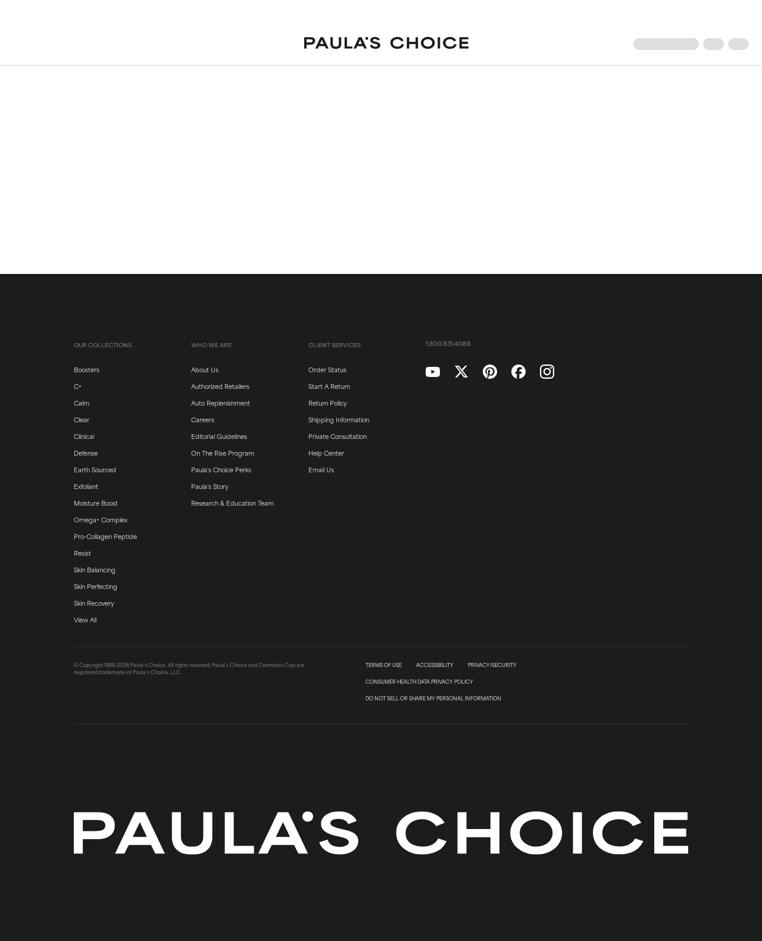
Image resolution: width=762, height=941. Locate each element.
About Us (204, 369)
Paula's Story (209, 486)
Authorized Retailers (220, 386)
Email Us (321, 469)
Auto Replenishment (220, 402)
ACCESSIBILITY (435, 665)
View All (85, 619)
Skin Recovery (94, 602)
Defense (86, 452)
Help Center (326, 452)
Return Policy (327, 402)
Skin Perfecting (95, 586)
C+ (78, 386)
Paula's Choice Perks (221, 469)
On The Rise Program (222, 452)
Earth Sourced (95, 469)
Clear (81, 419)
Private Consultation (337, 436)
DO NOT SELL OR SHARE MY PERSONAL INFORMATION (433, 698)
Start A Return (329, 386)
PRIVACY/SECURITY (492, 665)
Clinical (84, 436)
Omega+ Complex (100, 519)
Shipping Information (338, 419)
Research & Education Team (232, 502)
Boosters (86, 369)
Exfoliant (86, 486)
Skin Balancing (94, 569)
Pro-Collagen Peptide (105, 536)
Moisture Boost (96, 502)
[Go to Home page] (386, 44)
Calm (81, 402)
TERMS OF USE (384, 665)
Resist (82, 552)
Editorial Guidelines (219, 436)
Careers (202, 419)
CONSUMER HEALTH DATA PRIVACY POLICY (419, 682)
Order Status (327, 369)
